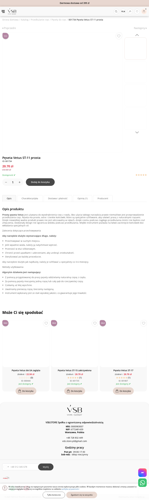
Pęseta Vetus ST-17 (123, 370)
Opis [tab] (9, 198)
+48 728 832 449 (74, 437)
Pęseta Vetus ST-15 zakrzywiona (74, 370)
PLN (123, 11)
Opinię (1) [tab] (83, 198)
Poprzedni (10, 28)
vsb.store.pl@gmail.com (74, 441)
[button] (6, 467)
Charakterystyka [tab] (30, 198)
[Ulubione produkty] (137, 11)
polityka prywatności (70, 489)
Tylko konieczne (54, 495)
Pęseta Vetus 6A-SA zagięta (26, 370)
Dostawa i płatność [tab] (57, 198)
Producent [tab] (103, 198)
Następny (139, 28)
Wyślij (46, 466)
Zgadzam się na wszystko (82, 495)
